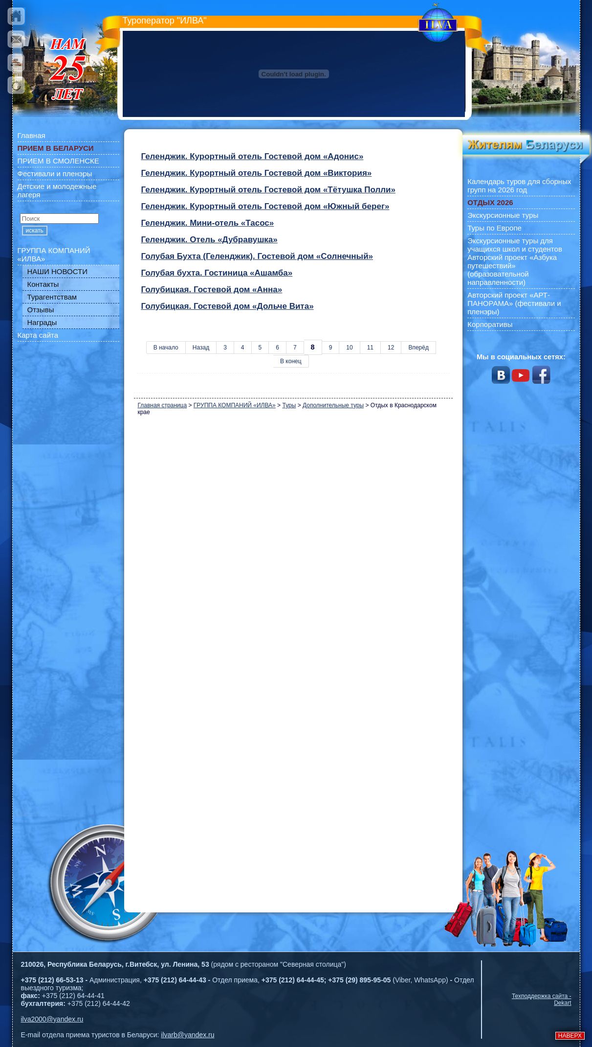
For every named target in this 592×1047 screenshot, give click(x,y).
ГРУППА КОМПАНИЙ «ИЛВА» (54, 254)
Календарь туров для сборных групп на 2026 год (519, 185)
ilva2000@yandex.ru (52, 1019)
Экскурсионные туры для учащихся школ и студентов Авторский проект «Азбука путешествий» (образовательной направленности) (514, 261)
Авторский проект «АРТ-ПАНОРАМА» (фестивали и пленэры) (514, 303)
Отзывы (40, 309)
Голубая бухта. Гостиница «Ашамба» (216, 273)
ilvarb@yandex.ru (187, 1035)
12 (391, 347)
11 (370, 347)
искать (35, 230)
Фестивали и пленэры (55, 173)
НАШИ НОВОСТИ (57, 271)
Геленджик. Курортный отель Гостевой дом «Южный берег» (265, 206)
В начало (165, 347)
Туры (289, 405)
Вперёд (418, 347)
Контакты (43, 284)
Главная (31, 135)
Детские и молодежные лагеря (57, 190)
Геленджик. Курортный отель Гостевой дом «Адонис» (252, 156)
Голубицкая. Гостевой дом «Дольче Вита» (227, 306)
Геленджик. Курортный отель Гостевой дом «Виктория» (256, 173)
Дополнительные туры (333, 405)
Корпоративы (489, 324)
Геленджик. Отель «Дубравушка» (209, 239)
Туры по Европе (494, 228)
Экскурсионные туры (502, 215)
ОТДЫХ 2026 (490, 202)
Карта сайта (38, 335)
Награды (42, 322)
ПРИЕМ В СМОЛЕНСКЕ (58, 161)
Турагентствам (52, 297)
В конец (291, 361)
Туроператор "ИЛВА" (165, 20)
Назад (201, 347)
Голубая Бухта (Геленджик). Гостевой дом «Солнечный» (257, 256)
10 (349, 347)
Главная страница (162, 405)
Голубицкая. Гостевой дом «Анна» (211, 289)
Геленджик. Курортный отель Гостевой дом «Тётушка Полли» (268, 189)
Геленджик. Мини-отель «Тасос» (207, 223)
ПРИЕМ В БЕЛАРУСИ (56, 148)
